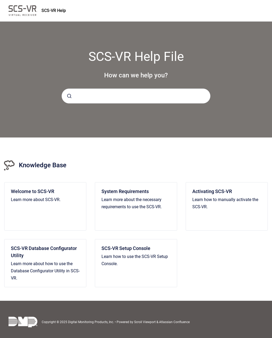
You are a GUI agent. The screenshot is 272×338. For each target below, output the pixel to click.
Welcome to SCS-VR (32, 191)
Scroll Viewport (145, 322)
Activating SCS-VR (212, 191)
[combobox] (136, 96)
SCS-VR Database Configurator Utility (44, 251)
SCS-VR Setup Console (125, 248)
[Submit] (69, 96)
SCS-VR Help (53, 10)
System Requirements (125, 191)
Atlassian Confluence (174, 322)
